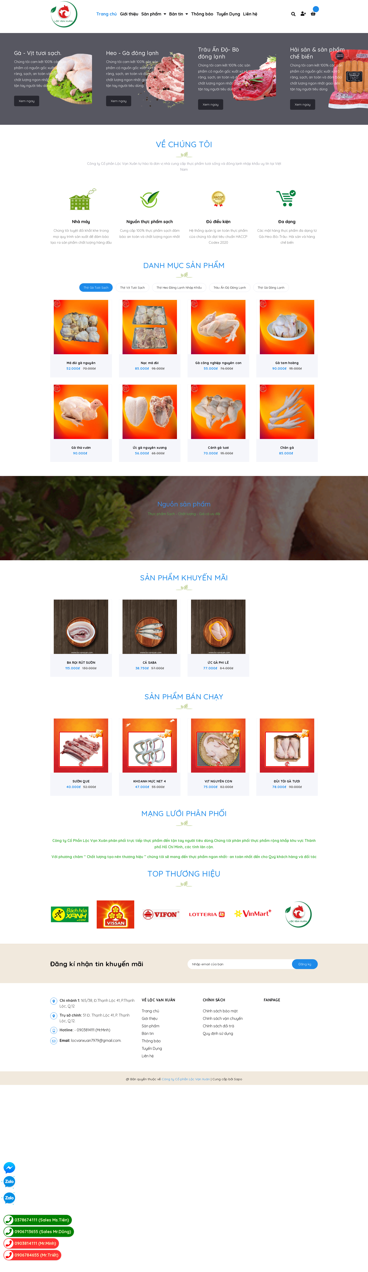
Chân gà (287, 622)
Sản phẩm (150, 1213)
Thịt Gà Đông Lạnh (271, 450)
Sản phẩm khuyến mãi (184, 752)
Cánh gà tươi (218, 622)
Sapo (238, 1266)
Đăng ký (305, 1151)
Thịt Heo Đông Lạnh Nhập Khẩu (179, 450)
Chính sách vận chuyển (223, 1205)
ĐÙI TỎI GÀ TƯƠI (287, 968)
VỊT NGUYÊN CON (218, 968)
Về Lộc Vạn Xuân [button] (159, 1187)
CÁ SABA (150, 843)
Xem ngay (26, 263)
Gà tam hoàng (287, 532)
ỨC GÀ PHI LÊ (218, 843)
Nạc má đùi (149, 532)
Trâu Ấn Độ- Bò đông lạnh (218, 215)
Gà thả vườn (81, 622)
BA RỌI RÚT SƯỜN (81, 843)
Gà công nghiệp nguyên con (218, 532)
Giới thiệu (149, 1205)
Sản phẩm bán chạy (184, 877)
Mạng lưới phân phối (184, 1000)
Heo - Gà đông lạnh (132, 215)
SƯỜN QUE (81, 968)
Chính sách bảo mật (220, 1198)
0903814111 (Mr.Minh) (93, 1217)
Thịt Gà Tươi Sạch (96, 450)
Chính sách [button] (214, 1187)
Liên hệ (148, 1243)
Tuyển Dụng (152, 1235)
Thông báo (151, 1228)
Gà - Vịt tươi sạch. (37, 215)
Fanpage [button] (272, 1187)
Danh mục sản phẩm (184, 427)
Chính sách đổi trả (218, 1213)
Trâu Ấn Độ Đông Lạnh (230, 450)
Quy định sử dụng (218, 1220)
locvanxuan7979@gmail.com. (90, 1227)
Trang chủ (150, 1198)
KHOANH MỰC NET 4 (149, 968)
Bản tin (148, 1220)
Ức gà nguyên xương (149, 622)
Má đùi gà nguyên (81, 532)
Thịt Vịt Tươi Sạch (132, 450)
